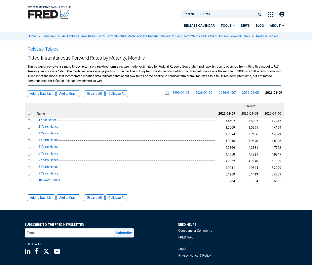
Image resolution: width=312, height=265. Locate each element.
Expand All (94, 198)
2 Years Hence (48, 126)
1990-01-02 (181, 93)
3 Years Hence (48, 133)
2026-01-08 (250, 93)
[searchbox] (219, 14)
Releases (49, 36)
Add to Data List (41, 198)
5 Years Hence (48, 147)
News (245, 26)
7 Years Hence (48, 160)
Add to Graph (68, 198)
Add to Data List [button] (41, 94)
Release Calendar (199, 26)
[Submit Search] (259, 14)
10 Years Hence (49, 180)
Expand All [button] (94, 94)
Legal (182, 249)
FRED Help (185, 237)
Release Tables (267, 36)
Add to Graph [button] (68, 94)
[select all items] (29, 113)
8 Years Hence (48, 167)
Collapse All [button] (116, 94)
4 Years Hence (48, 140)
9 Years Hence (48, 173)
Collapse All (116, 198)
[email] (69, 233)
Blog (260, 26)
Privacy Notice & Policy (194, 255)
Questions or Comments (195, 230)
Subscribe (124, 233)
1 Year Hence (47, 120)
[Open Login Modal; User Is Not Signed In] (281, 14)
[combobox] (218, 14)
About (277, 26)
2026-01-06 (204, 93)
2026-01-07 (227, 93)
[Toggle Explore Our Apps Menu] (270, 14)
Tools (228, 26)
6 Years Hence (48, 153)
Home (32, 36)
